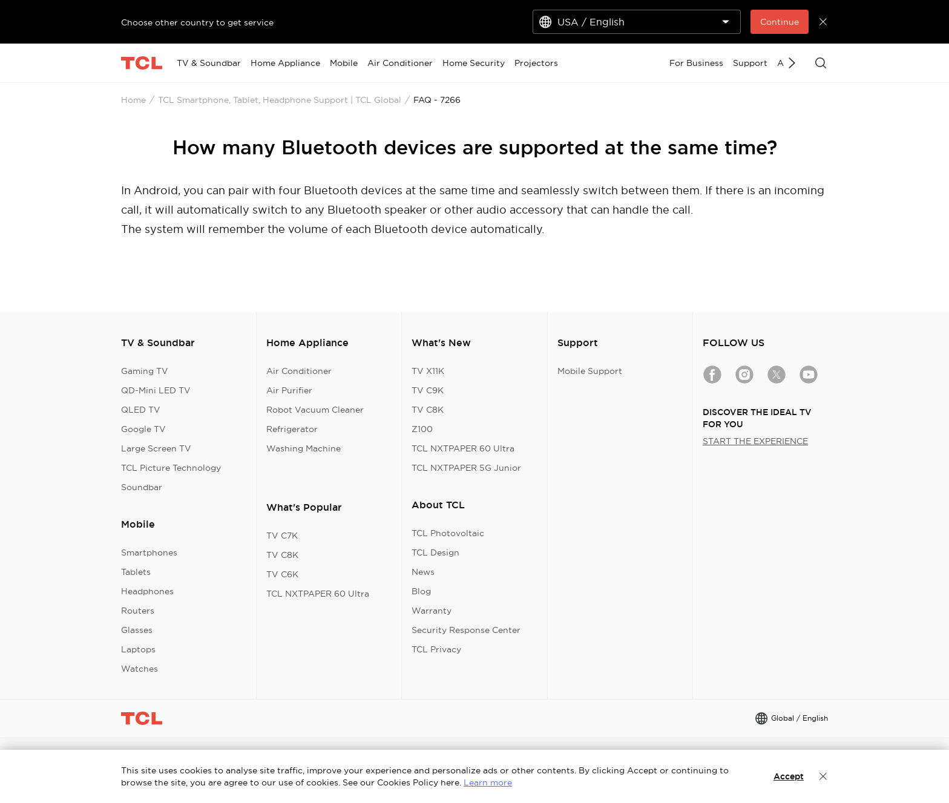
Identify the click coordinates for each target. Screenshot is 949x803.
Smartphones (149, 552)
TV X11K (428, 370)
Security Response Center (466, 629)
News (423, 571)
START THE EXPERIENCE (755, 441)
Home (133, 99)
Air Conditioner (299, 370)
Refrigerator (292, 429)
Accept (788, 776)
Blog (421, 591)
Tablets (136, 571)
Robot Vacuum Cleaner (315, 409)
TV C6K (282, 574)
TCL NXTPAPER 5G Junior (466, 467)
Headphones (147, 591)
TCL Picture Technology (171, 467)
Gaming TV (144, 370)
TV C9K (428, 390)
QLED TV (140, 409)
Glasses (137, 629)
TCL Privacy (436, 649)
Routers (137, 610)
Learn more (488, 782)
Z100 (422, 429)
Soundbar (141, 487)
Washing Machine (303, 448)
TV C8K (282, 554)
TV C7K (282, 535)
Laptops (138, 649)
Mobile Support (589, 370)
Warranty (432, 610)
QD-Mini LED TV (156, 390)
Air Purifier (289, 390)
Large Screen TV (156, 448)
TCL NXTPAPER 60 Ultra (317, 593)
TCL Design (435, 552)
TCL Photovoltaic (448, 533)
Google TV (143, 429)
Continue (779, 21)
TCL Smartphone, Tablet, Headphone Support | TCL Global (279, 99)
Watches (139, 668)
